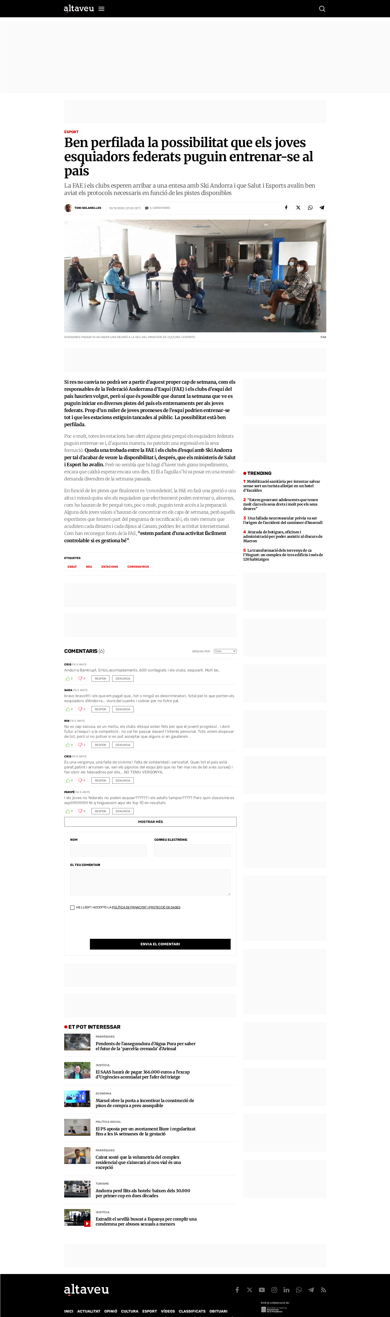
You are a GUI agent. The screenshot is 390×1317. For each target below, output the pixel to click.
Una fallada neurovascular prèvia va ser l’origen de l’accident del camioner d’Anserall (282, 520)
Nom (73, 840)
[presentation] (110, 928)
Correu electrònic (170, 840)
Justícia (103, 1054)
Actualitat (88, 1300)
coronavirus (138, 566)
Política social (108, 1111)
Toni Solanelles (87, 208)
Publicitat (113, 1307)
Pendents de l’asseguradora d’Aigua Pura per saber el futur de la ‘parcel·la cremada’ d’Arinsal (145, 1035)
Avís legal (237, 1307)
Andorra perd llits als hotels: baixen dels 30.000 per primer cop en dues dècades (143, 1183)
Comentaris (160, 208)
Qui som (71, 1307)
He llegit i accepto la (125, 907)
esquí (72, 566)
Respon (100, 678)
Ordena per (201, 651)
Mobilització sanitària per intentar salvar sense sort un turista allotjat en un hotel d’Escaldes (281, 486)
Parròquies (105, 1026)
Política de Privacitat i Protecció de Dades (146, 907)
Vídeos (168, 1300)
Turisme (102, 1173)
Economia (103, 1083)
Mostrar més (150, 822)
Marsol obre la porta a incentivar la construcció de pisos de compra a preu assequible (145, 1092)
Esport (71, 132)
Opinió (110, 1300)
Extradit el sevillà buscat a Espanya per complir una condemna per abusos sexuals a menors (146, 1211)
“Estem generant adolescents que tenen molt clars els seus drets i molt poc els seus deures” (280, 504)
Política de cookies (206, 1307)
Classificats (192, 1300)
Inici (68, 1300)
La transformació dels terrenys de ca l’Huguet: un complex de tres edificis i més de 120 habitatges (283, 555)
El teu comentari (85, 865)
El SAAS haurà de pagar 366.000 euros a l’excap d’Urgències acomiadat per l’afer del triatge (142, 1064)
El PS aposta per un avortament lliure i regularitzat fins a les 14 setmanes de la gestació (145, 1121)
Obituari (218, 1300)
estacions (109, 566)
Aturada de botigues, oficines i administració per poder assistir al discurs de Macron (282, 536)
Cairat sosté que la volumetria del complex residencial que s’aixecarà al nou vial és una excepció (138, 1151)
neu (89, 566)
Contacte (91, 1307)
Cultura (129, 1300)
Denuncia (123, 678)
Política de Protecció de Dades (155, 1307)
